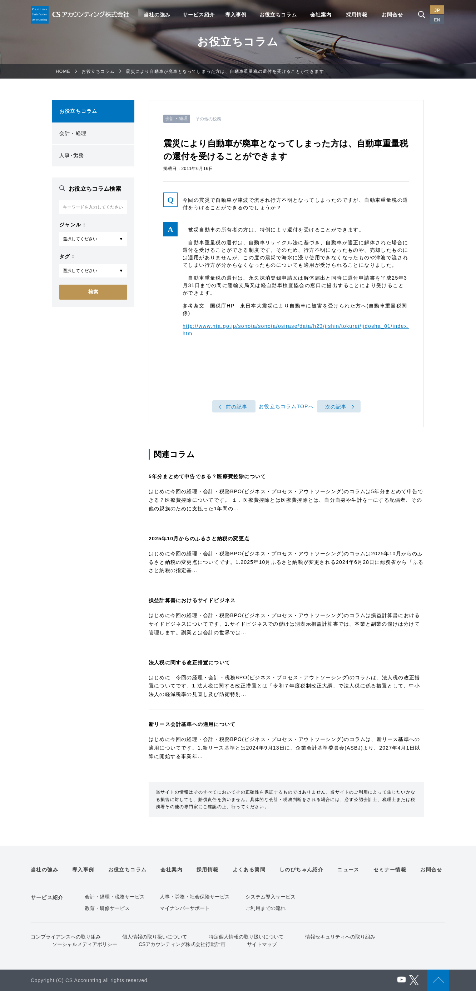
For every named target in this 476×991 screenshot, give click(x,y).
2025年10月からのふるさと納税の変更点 (199, 538)
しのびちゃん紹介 (301, 869)
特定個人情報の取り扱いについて (246, 937)
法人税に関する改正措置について (189, 662)
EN (437, 19)
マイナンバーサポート (185, 908)
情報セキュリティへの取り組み (340, 937)
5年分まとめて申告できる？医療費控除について (207, 476)
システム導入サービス (271, 897)
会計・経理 (72, 133)
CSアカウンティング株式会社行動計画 (182, 944)
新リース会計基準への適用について (192, 724)
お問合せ (392, 14)
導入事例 (236, 14)
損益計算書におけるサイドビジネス (192, 600)
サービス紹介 (199, 14)
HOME (63, 71)
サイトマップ (262, 944)
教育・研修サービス (107, 908)
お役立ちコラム (278, 14)
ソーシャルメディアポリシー (84, 944)
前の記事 (237, 407)
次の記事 (336, 407)
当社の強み (157, 14)
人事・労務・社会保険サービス (195, 897)
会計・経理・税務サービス (115, 897)
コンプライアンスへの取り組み (66, 937)
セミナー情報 (389, 869)
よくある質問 (249, 869)
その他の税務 (208, 118)
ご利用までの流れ (266, 908)
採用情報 (356, 14)
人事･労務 (71, 155)
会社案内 (321, 14)
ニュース (348, 869)
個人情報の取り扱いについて (154, 937)
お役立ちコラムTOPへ (286, 406)
